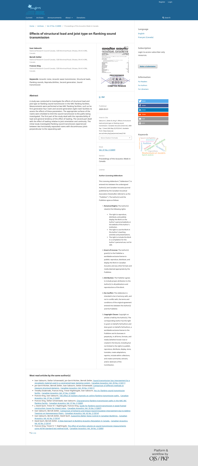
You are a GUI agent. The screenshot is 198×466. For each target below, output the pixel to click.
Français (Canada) (145, 37)
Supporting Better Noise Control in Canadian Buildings (94, 416)
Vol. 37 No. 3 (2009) (54, 26)
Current (29, 17)
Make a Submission (148, 66)
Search (166, 17)
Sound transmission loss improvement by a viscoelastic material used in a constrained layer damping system (82, 381)
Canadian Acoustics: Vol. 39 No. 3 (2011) (108, 383)
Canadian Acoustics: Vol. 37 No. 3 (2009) (59, 393)
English (141, 33)
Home (32, 26)
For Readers (142, 81)
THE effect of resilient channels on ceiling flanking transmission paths (89, 395)
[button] (153, 101)
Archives (40, 17)
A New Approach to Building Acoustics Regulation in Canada (84, 421)
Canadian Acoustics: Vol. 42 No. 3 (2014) (82, 413)
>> (35, 433)
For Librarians (143, 89)
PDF (103, 97)
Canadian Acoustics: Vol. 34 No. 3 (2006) (87, 428)
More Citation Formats (109, 138)
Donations (81, 17)
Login (170, 2)
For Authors (142, 85)
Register (162, 2)
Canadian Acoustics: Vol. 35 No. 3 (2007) (84, 408)
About (68, 17)
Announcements (54, 17)
